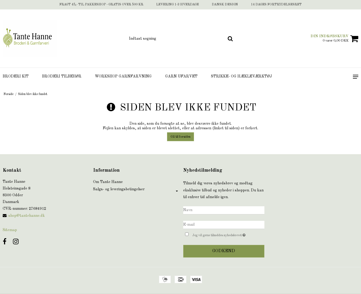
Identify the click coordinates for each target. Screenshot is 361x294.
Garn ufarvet (181, 76)
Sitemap (10, 230)
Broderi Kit (16, 76)
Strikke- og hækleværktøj (241, 76)
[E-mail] (223, 225)
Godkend (223, 251)
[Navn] (223, 210)
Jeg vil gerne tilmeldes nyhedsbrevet (228, 234)
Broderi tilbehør (61, 76)
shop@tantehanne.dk (26, 216)
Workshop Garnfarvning (123, 76)
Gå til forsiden (180, 136)
